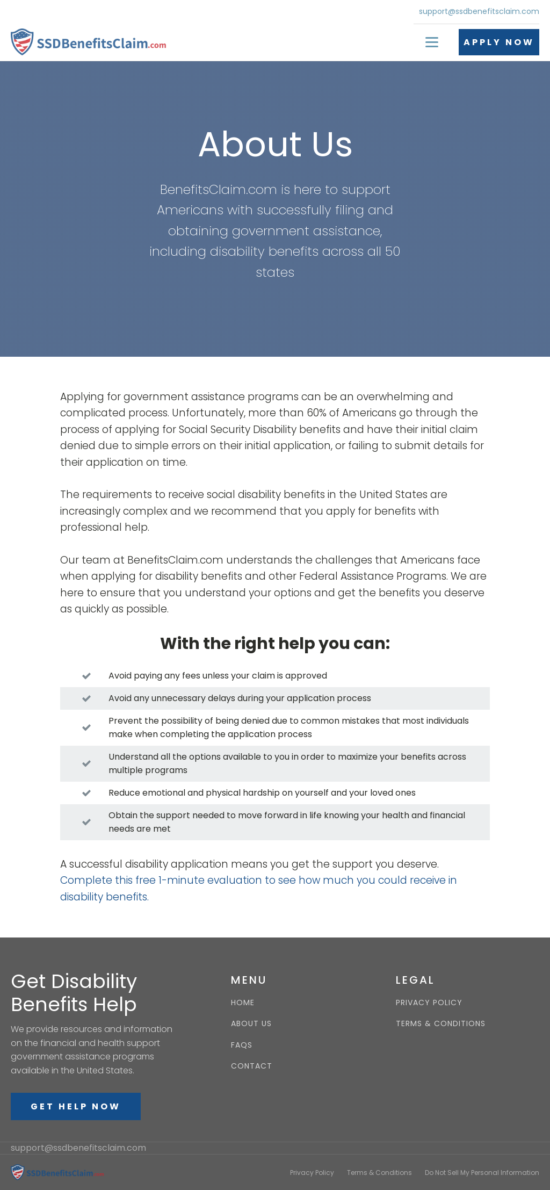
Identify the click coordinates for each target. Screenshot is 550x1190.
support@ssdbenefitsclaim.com (479, 11)
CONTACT (251, 1066)
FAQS (241, 1045)
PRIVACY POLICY (429, 1003)
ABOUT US (251, 1024)
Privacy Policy (312, 1172)
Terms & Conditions (379, 1172)
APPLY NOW (499, 42)
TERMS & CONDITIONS (441, 1024)
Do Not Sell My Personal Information (482, 1172)
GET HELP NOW (76, 1106)
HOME (243, 1003)
